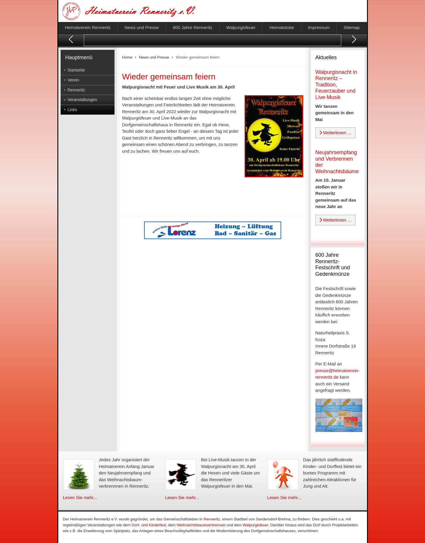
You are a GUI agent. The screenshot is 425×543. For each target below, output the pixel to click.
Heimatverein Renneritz (88, 27)
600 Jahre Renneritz (192, 27)
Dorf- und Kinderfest (149, 525)
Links (72, 109)
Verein (73, 80)
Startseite (76, 70)
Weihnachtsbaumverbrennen (201, 525)
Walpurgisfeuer (240, 27)
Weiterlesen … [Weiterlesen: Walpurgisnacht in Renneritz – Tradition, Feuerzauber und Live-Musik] (335, 132)
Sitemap (352, 27)
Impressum (319, 27)
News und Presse (141, 27)
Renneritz (76, 90)
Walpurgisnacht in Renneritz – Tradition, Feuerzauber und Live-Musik (336, 84)
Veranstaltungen (82, 99)
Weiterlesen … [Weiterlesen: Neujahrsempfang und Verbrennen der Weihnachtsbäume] (335, 219)
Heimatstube (281, 27)
